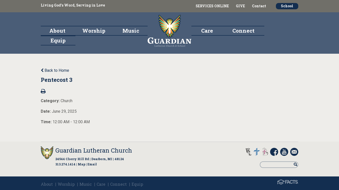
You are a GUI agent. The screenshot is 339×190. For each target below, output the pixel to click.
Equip (137, 184)
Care (101, 184)
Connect (118, 184)
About (47, 184)
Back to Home (55, 70)
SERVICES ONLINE (212, 6)
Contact (259, 6)
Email (92, 164)
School (287, 6)
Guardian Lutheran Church (93, 150)
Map (81, 164)
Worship (66, 184)
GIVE (240, 6)
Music (85, 184)
